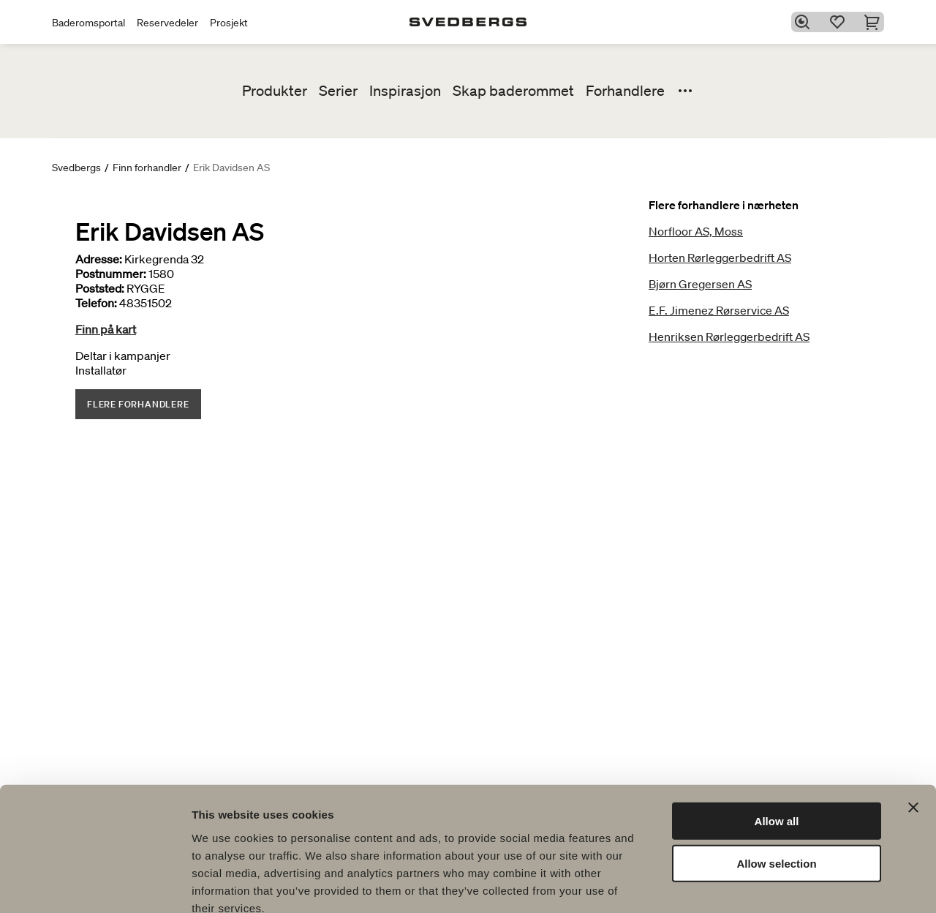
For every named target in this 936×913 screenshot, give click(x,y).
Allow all (777, 738)
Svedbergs (76, 167)
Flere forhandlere (138, 404)
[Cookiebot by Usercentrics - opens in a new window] (95, 884)
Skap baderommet (513, 90)
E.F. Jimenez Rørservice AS (719, 310)
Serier (338, 90)
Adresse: (98, 259)
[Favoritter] (840, 22)
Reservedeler (167, 22)
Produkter (274, 90)
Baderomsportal (88, 22)
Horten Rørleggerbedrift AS (720, 257)
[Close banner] (913, 724)
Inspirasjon (405, 90)
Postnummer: (110, 273)
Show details (767, 884)
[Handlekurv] (875, 22)
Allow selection (776, 781)
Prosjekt (229, 22)
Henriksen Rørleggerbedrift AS (729, 336)
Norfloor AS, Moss (696, 231)
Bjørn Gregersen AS (700, 284)
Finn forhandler (147, 167)
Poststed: (99, 288)
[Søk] (805, 22)
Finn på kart (105, 329)
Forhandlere (625, 90)
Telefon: (96, 303)
